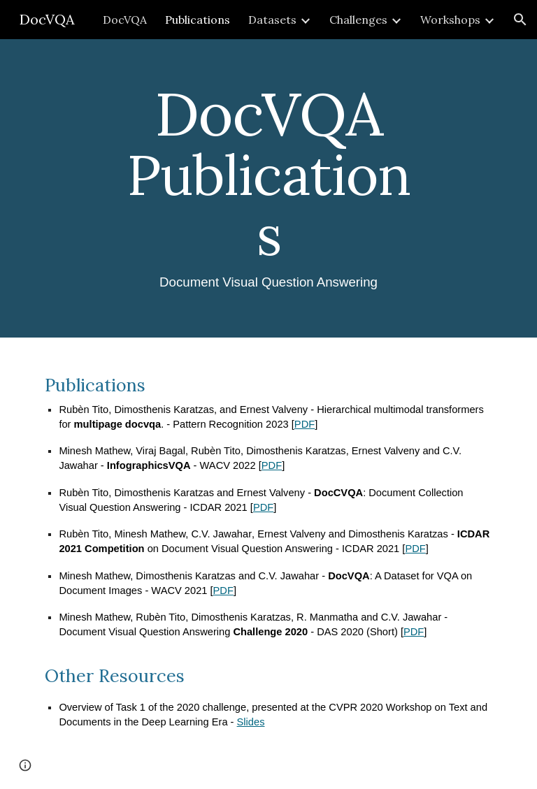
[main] (268, 188)
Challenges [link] (358, 20)
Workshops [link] (450, 20)
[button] (520, 19)
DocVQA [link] (125, 20)
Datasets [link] (272, 20)
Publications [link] (197, 20)
